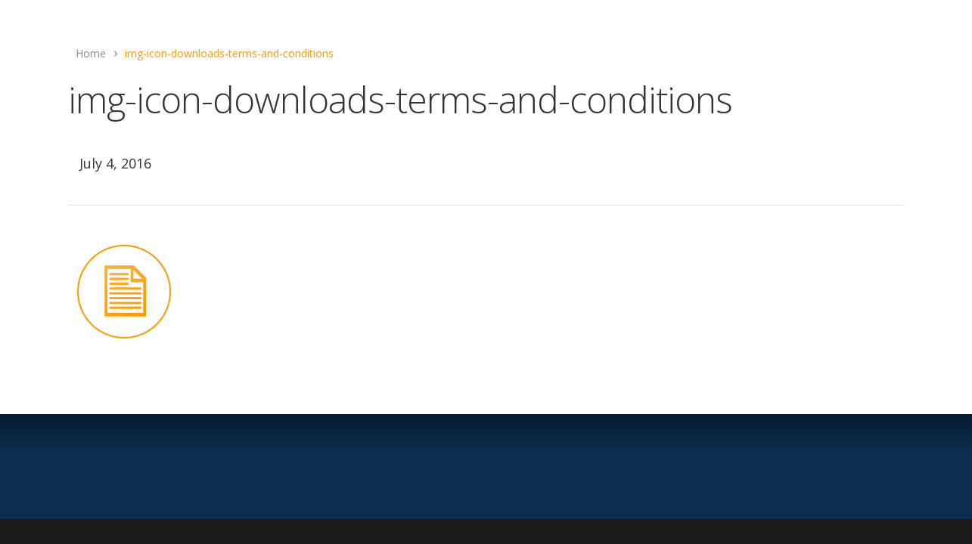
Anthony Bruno (483, 138)
